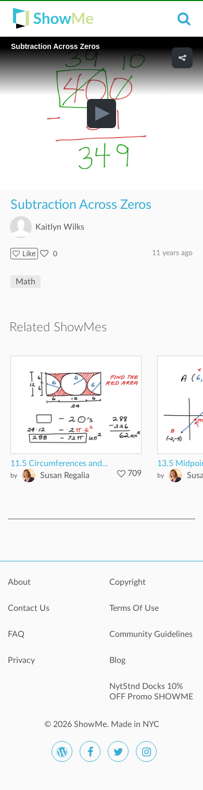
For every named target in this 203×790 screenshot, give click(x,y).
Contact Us (28, 608)
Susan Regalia (65, 475)
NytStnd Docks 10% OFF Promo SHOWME (151, 691)
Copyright (127, 582)
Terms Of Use (134, 608)
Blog (117, 660)
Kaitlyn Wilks (59, 227)
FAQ (16, 634)
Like (24, 253)
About (19, 582)
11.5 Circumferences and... (59, 463)
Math (25, 282)
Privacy (21, 660)
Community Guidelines (151, 634)
